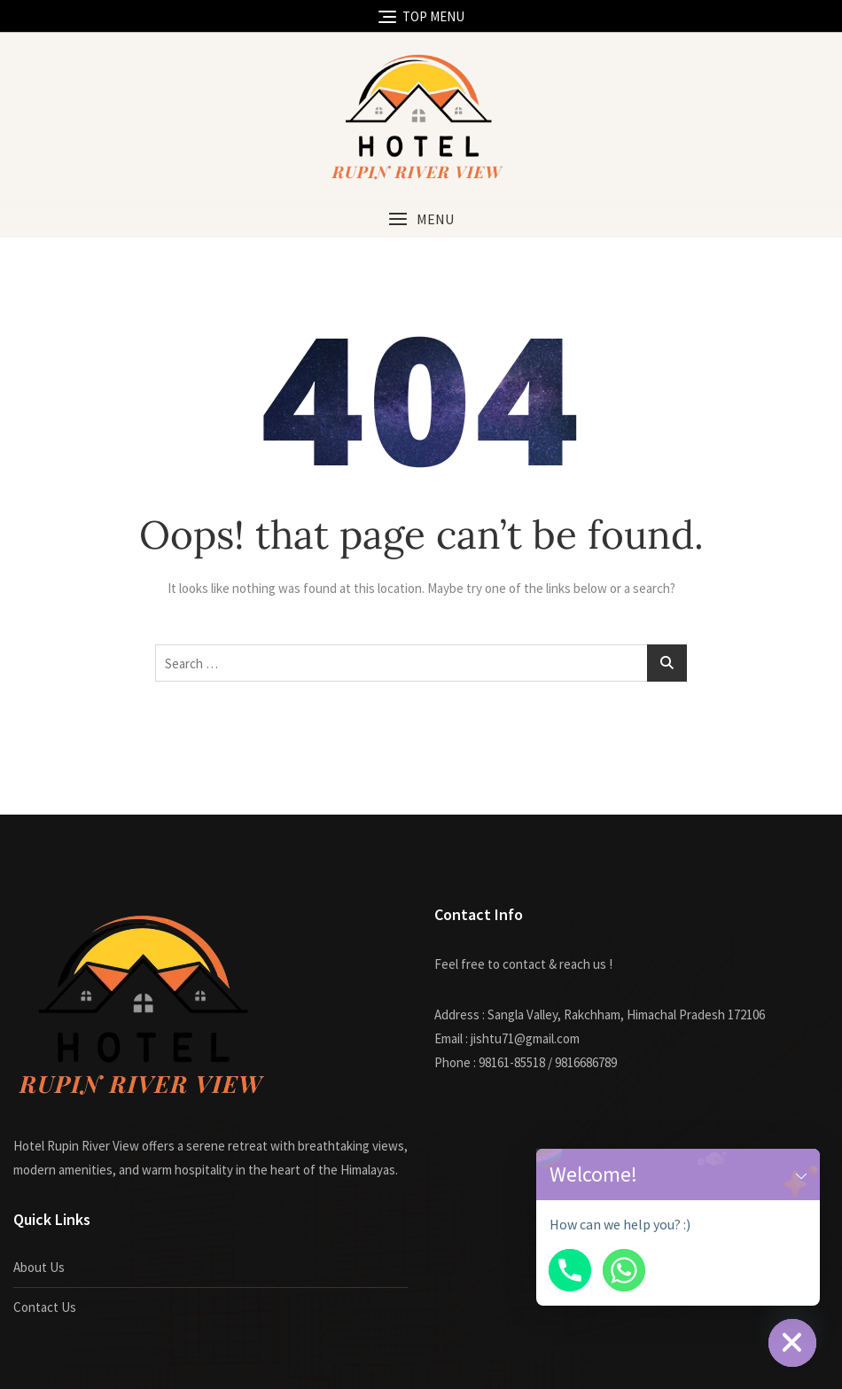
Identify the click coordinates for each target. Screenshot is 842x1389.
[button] (421, 219)
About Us (39, 1267)
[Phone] (570, 1270)
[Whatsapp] (624, 1270)
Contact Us (44, 1307)
